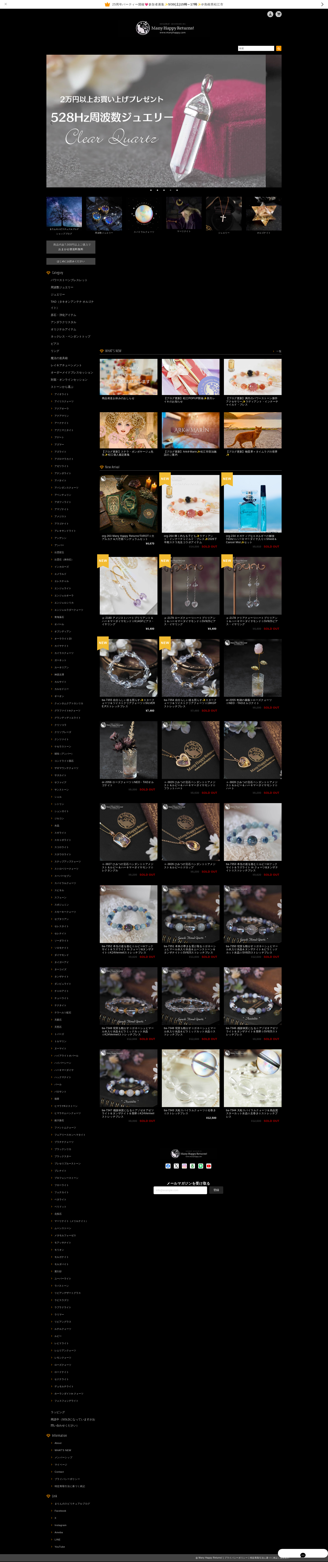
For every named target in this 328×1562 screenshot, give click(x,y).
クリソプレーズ (62, 732)
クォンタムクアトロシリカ (68, 703)
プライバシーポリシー (67, 1479)
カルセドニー (61, 689)
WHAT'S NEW (63, 1450)
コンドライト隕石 (64, 761)
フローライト (61, 1185)
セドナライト (61, 1379)
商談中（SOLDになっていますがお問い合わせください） (73, 1423)
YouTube (60, 1547)
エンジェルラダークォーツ (68, 610)
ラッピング (58, 1412)
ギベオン (59, 696)
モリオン (59, 1250)
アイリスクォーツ (64, 401)
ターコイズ (60, 969)
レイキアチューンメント (66, 365)
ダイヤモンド (61, 955)
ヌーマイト (60, 1049)
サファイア (60, 783)
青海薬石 (59, 617)
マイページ (61, 1465)
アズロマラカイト (64, 459)
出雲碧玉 (59, 552)
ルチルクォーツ (62, 1329)
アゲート (59, 437)
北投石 (58, 1214)
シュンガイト (61, 811)
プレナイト (60, 1171)
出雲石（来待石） (64, 560)
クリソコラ (60, 725)
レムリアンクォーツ (65, 1351)
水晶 (56, 826)
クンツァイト (61, 739)
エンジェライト (62, 588)
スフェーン (60, 898)
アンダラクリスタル (63, 322)
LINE (58, 1540)
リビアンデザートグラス (67, 1293)
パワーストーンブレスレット (69, 280)
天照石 (58, 1027)
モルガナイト (61, 1257)
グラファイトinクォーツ (67, 711)
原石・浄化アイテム (63, 315)
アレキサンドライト (65, 531)
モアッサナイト (62, 1243)
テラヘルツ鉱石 (62, 1013)
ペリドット (60, 1207)
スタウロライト (62, 854)
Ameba (59, 1532)
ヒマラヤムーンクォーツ (67, 1113)
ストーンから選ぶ (62, 387)
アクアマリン (61, 416)
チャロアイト (61, 991)
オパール (59, 624)
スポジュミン (61, 905)
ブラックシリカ (62, 1149)
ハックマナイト (62, 1077)
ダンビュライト (62, 984)
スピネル (59, 890)
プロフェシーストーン (66, 1178)
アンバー (59, 545)
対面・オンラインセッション (69, 380)
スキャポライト (62, 840)
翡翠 (56, 1099)
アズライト (60, 452)
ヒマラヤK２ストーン (66, 1106)
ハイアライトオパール (66, 1056)
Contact (59, 1472)
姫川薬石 (59, 1120)
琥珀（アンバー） (64, 754)
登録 (216, 1209)
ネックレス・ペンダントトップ (70, 337)
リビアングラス (62, 1322)
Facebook (60, 1511)
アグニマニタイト (64, 430)
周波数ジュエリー (62, 287)
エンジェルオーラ (64, 596)
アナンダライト (62, 473)
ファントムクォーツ (65, 1128)
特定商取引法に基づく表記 (70, 1486)
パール (58, 1085)
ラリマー (59, 1315)
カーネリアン (61, 668)
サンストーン (61, 790)
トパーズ (59, 1034)
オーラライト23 (62, 639)
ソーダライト (61, 941)
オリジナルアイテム (63, 329)
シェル (58, 797)
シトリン (59, 804)
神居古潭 (59, 675)
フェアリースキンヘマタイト (70, 1135)
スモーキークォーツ (65, 912)
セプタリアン (61, 919)
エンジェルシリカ (64, 603)
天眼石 (58, 1020)
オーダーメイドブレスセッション (72, 373)
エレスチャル (61, 581)
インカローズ (61, 567)
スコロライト (61, 847)
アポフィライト (62, 502)
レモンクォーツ (62, 1358)
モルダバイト (61, 1264)
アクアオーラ (61, 409)
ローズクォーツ (62, 1365)
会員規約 (284, 1558)
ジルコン (59, 818)
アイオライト (61, 394)
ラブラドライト (62, 1307)
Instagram (61, 1525)
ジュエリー (58, 295)
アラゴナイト (61, 524)
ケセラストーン (62, 747)
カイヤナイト (61, 646)
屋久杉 (58, 1271)
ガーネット (60, 660)
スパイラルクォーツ (65, 883)
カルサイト (60, 682)
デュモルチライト (64, 1387)
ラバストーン (61, 1286)
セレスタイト (61, 926)
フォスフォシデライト (66, 1401)
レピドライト (61, 1343)
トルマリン (60, 1041)
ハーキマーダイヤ (64, 1070)
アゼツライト (61, 466)
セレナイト (60, 934)
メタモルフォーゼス (65, 1236)
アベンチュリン (62, 495)
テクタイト (60, 1005)
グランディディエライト (67, 718)
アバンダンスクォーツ (66, 488)
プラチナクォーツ (64, 1142)
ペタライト (60, 1200)
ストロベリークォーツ (66, 869)
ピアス (55, 344)
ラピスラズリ (61, 1300)
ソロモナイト (61, 948)
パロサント (60, 1092)
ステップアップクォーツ (67, 862)
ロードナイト (61, 1372)
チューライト (61, 998)
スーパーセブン (62, 876)
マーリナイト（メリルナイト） (71, 1221)
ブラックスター (62, 1156)
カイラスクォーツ (64, 653)
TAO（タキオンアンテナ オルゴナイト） (72, 305)
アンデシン (60, 538)
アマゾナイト (61, 509)
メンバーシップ (64, 1458)
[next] (276, 123)
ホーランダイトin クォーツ (68, 1394)
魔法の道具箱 (59, 358)
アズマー (59, 445)
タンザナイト (61, 977)
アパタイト (60, 481)
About (58, 1443)
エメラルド (60, 574)
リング (55, 351)
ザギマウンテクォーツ (66, 768)
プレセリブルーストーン (67, 1164)
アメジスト (60, 517)
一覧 (278, 351)
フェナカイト (61, 1192)
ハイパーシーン (62, 1063)
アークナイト (61, 423)
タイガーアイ (61, 962)
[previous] (52, 123)
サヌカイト (60, 775)
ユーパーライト (62, 1279)
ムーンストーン (62, 1228)
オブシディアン (62, 632)
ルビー (58, 1336)
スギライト (60, 833)
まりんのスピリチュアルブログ (72, 1504)
